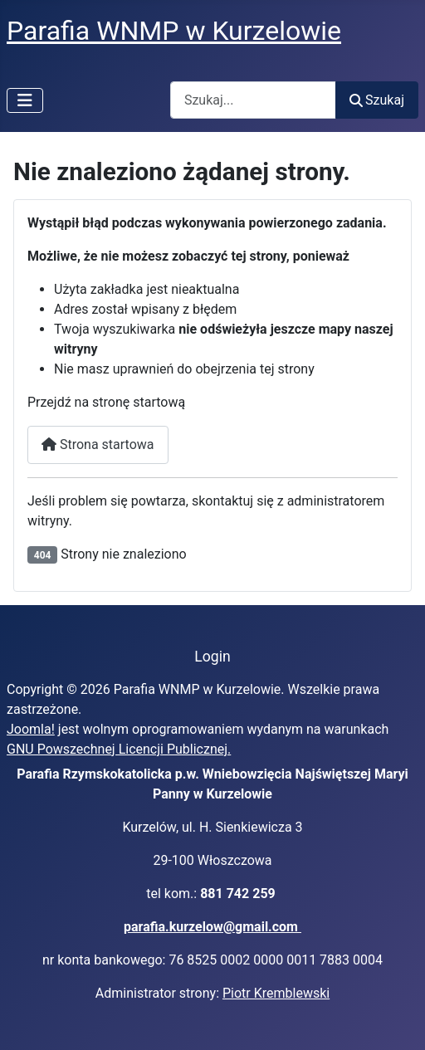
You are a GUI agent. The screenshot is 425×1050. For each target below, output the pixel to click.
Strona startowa (98, 444)
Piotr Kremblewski (276, 993)
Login (212, 656)
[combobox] (253, 100)
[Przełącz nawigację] (25, 100)
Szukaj (376, 100)
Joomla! (31, 729)
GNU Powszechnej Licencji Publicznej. (119, 749)
